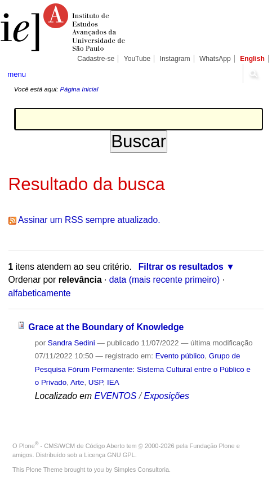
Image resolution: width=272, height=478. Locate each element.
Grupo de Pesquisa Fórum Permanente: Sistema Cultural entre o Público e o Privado (143, 369)
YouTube (137, 59)
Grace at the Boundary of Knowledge (106, 327)
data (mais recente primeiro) (164, 279)
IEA (113, 382)
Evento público (180, 356)
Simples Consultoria (141, 469)
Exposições (166, 396)
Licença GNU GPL (109, 454)
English (252, 59)
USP (95, 382)
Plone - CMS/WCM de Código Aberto (72, 445)
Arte (77, 382)
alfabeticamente (39, 293)
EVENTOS (116, 396)
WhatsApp (215, 59)
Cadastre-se (95, 59)
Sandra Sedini (71, 343)
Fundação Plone (212, 445)
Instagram (175, 59)
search (253, 73)
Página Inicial (79, 89)
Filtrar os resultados (181, 266)
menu (16, 74)
